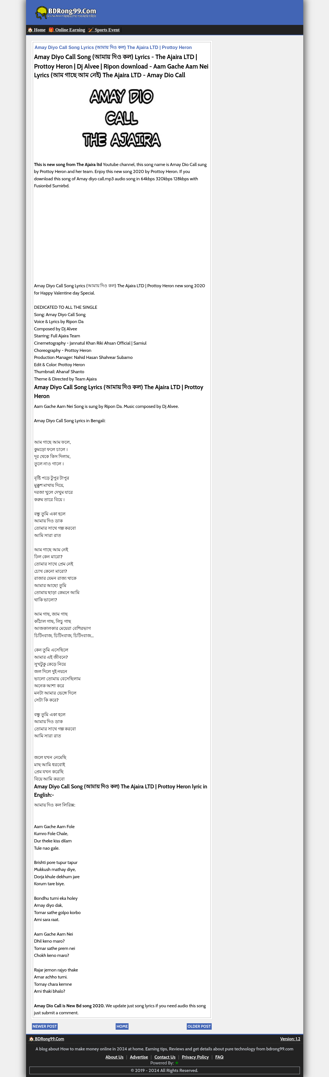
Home (122, 1026)
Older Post (199, 1026)
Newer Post (45, 1026)
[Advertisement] (121, 243)
